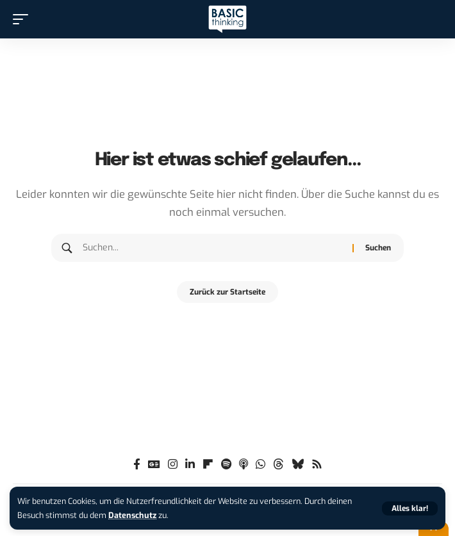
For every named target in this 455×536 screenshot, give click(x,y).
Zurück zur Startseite (227, 292)
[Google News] (154, 464)
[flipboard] (208, 464)
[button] (410, 508)
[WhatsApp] (260, 464)
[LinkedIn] (190, 464)
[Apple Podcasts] (243, 464)
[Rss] (317, 464)
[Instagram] (173, 464)
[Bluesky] (297, 464)
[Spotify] (226, 464)
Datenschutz (132, 515)
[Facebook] (137, 464)
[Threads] (278, 464)
